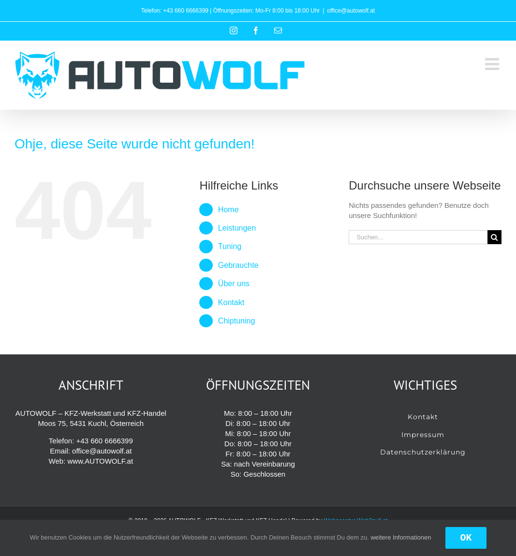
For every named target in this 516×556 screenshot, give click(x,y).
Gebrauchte (238, 265)
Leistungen (237, 228)
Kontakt (231, 302)
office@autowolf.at (351, 10)
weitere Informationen (400, 537)
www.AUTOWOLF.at (100, 461)
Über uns (234, 283)
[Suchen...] (418, 237)
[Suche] (494, 237)
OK (466, 537)
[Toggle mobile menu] (493, 64)
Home (228, 209)
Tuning (229, 246)
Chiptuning (236, 321)
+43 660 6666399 (185, 10)
